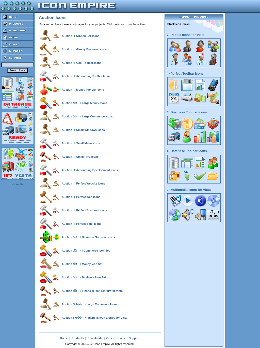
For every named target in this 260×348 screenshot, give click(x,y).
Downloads (95, 338)
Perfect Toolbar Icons (185, 73)
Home (64, 338)
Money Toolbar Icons (90, 89)
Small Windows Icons (90, 129)
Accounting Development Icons (97, 170)
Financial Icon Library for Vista (102, 290)
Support (134, 338)
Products (78, 338)
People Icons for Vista (185, 35)
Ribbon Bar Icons (87, 35)
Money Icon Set (92, 263)
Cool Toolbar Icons (88, 62)
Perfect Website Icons (90, 183)
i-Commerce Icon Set (95, 250)
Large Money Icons (94, 103)
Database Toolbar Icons (187, 151)
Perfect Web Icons (88, 196)
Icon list (17, 184)
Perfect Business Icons (91, 210)
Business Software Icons (98, 237)
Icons (121, 338)
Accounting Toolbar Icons (93, 76)
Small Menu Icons (88, 143)
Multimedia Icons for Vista (189, 190)
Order (110, 338)
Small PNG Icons (87, 156)
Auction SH (69, 304)
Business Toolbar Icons (187, 112)
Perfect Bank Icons (88, 223)
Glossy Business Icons (91, 49)
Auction (67, 35)
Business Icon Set (94, 277)
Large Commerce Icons (97, 116)
